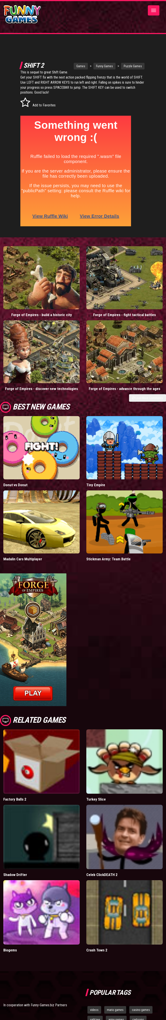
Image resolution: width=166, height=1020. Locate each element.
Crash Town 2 (96, 950)
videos (94, 1010)
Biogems (10, 950)
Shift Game (35, 77)
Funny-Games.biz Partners (49, 1005)
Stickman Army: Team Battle (108, 559)
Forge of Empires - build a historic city (41, 315)
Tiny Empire (95, 485)
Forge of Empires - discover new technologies (41, 388)
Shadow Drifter (15, 874)
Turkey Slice (96, 799)
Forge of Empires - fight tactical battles (124, 315)
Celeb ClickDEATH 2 (102, 874)
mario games (115, 1010)
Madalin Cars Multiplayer (22, 559)
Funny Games (97, 66)
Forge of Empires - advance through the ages (124, 388)
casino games (141, 1010)
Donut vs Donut (15, 485)
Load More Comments (147, 398)
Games (73, 66)
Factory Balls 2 (14, 799)
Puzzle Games (125, 66)
